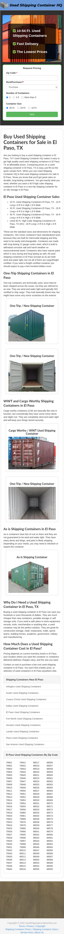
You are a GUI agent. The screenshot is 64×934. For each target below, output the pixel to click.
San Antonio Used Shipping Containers (25, 744)
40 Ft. (10, 108)
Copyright (40, 926)
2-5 (16, 97)
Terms (22, 926)
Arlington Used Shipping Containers (23, 686)
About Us (39, 932)
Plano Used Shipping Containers (22, 738)
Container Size (13, 103)
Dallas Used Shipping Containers (22, 706)
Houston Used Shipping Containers (23, 725)
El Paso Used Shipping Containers (23, 712)
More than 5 (28, 97)
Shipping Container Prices (18, 929)
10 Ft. (32, 108)
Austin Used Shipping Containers (22, 693)
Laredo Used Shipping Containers (22, 731)
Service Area (26, 932)
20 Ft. (21, 108)
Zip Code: (11, 73)
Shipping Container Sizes (45, 929)
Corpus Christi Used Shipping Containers (26, 699)
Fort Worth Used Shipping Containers (24, 718)
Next (32, 114)
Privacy (30, 926)
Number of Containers (17, 93)
